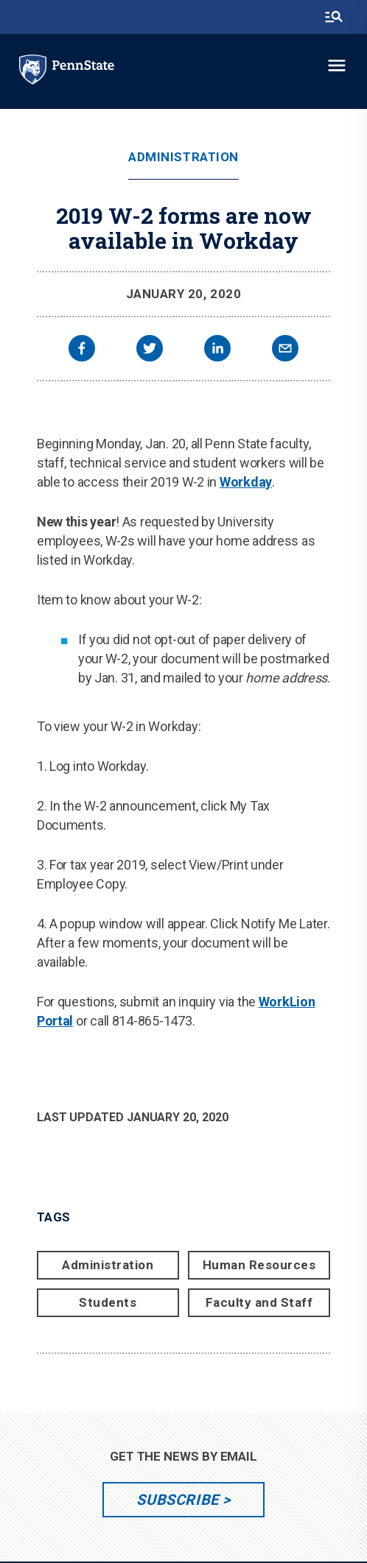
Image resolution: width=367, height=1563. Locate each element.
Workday (246, 482)
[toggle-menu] (337, 65)
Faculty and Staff (259, 1302)
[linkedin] (217, 350)
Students (107, 1302)
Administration (183, 157)
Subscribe (177, 1500)
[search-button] (334, 17)
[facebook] (82, 350)
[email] (285, 350)
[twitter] (149, 350)
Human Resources (259, 1264)
